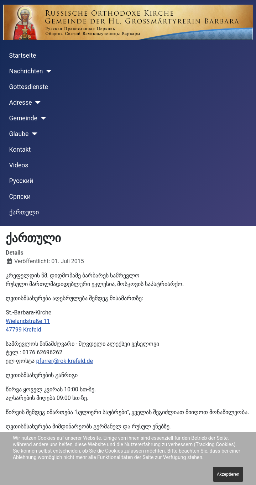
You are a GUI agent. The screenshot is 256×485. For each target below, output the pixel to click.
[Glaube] (32, 133)
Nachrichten (26, 71)
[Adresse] (36, 102)
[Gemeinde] (41, 118)
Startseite (22, 55)
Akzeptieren (228, 474)
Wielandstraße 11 (28, 321)
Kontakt (20, 149)
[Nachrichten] (47, 71)
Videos (18, 165)
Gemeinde (23, 118)
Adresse (20, 102)
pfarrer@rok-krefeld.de (64, 361)
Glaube (19, 133)
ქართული (24, 212)
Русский (21, 180)
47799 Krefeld (23, 329)
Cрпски (20, 196)
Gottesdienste (28, 86)
